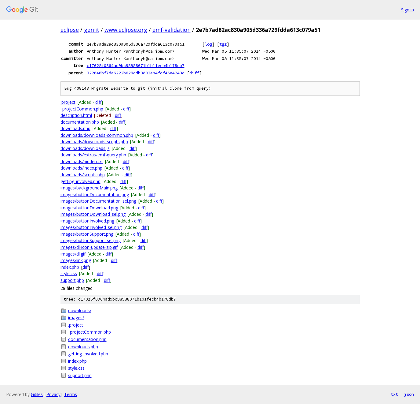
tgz (223, 44)
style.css (68, 273)
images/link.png (75, 260)
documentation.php (79, 122)
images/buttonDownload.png (89, 208)
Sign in (407, 10)
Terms (70, 394)
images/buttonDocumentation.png (94, 194)
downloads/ (79, 310)
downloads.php (75, 128)
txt (394, 394)
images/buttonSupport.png (86, 234)
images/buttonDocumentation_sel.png (98, 201)
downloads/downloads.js (85, 148)
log (208, 44)
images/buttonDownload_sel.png (93, 214)
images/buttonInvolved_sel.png (91, 227)
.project (67, 102)
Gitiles (37, 394)
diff (194, 73)
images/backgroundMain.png (89, 188)
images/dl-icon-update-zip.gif (89, 247)
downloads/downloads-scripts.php (94, 141)
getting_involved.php (80, 181)
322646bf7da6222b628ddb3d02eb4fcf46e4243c (135, 73)
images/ (76, 317)
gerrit (91, 29)
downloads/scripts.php (82, 175)
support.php (72, 280)
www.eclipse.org (125, 29)
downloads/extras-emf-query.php (93, 155)
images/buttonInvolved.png (87, 221)
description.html (76, 115)
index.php (69, 267)
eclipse (69, 29)
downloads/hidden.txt (81, 161)
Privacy (53, 394)
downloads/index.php (81, 168)
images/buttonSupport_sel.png (90, 240)
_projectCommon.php (81, 109)
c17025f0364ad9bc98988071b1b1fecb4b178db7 (135, 65)
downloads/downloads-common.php (96, 135)
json (409, 394)
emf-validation (171, 29)
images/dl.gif (73, 254)
